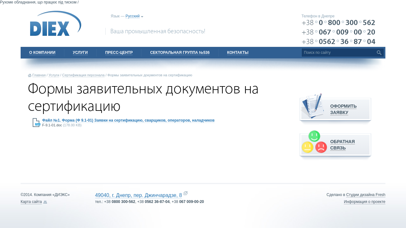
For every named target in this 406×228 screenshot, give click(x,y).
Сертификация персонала (83, 75)
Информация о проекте (364, 202)
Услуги (54, 75)
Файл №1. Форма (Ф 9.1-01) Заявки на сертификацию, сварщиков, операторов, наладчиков (128, 120)
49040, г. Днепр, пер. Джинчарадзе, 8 (138, 195)
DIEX (56, 23)
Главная (39, 75)
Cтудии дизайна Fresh (365, 195)
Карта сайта (31, 202)
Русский (133, 16)
